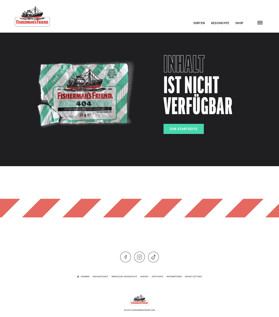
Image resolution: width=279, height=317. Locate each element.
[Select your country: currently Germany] (83, 276)
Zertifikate (157, 276)
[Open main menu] (260, 22)
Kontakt (144, 276)
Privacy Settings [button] (193, 276)
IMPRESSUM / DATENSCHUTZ (124, 276)
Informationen (174, 276)
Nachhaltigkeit (100, 276)
